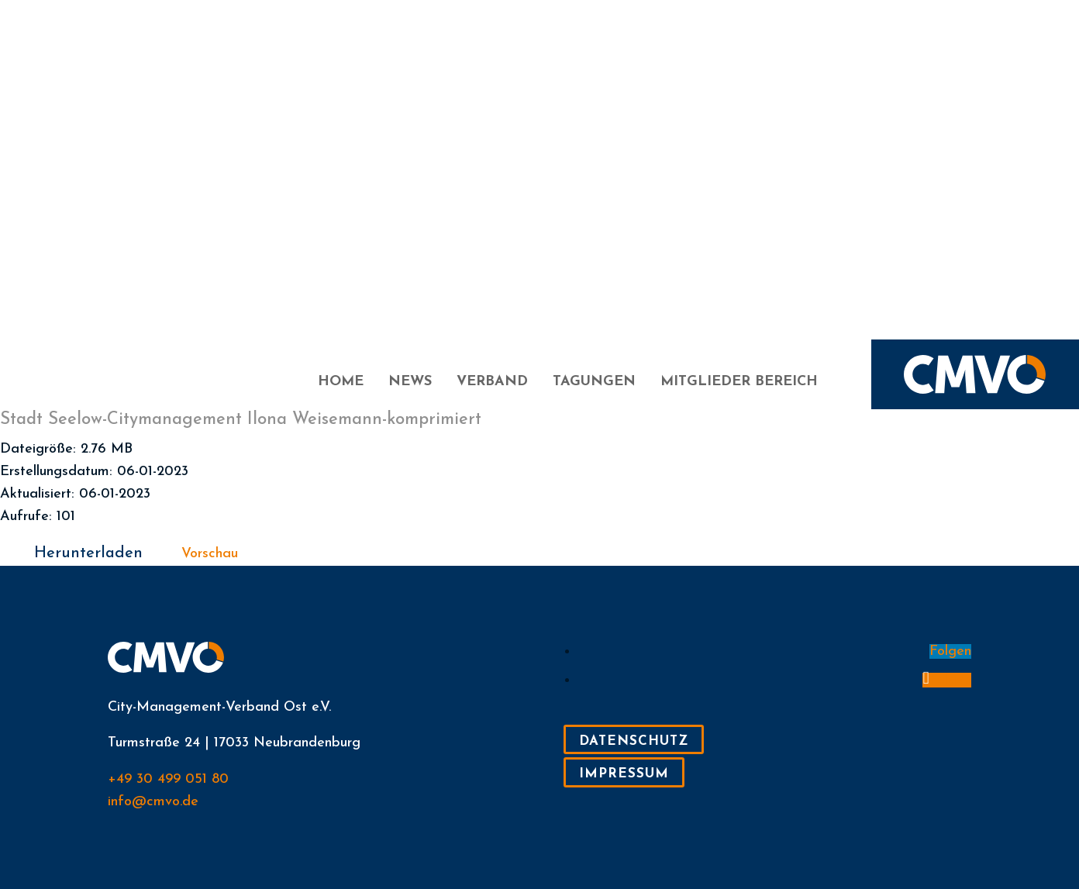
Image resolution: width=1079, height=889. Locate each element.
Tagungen (594, 383)
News (410, 383)
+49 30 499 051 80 (168, 779)
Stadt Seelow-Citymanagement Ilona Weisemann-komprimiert (240, 420)
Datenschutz (633, 741)
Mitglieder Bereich (739, 383)
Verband (492, 383)
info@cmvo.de (153, 801)
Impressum (624, 773)
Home (341, 383)
